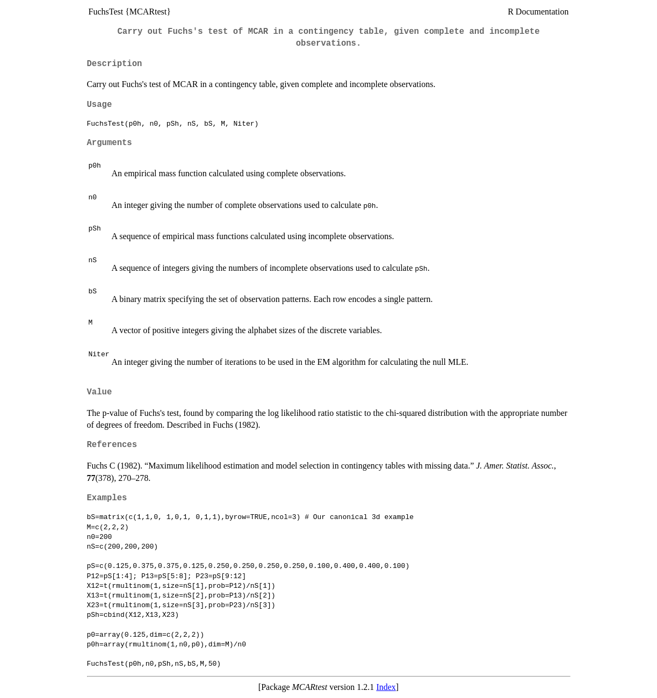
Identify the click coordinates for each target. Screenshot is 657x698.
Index (385, 687)
